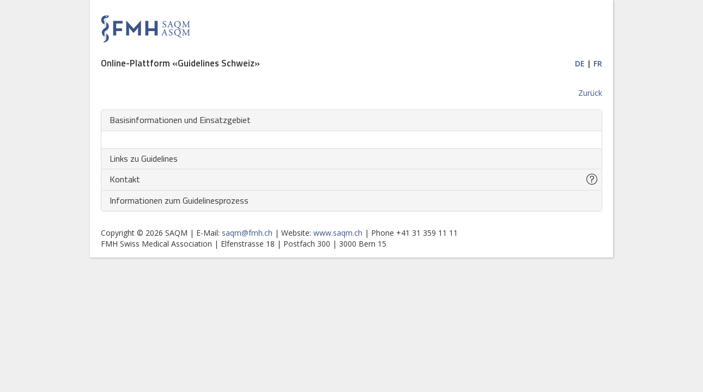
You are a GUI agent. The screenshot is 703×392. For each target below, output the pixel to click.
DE (580, 63)
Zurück (590, 93)
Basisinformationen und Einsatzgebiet (180, 119)
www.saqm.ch (337, 233)
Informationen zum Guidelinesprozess (179, 200)
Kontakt (125, 179)
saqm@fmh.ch (247, 233)
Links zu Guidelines (144, 158)
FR (597, 63)
